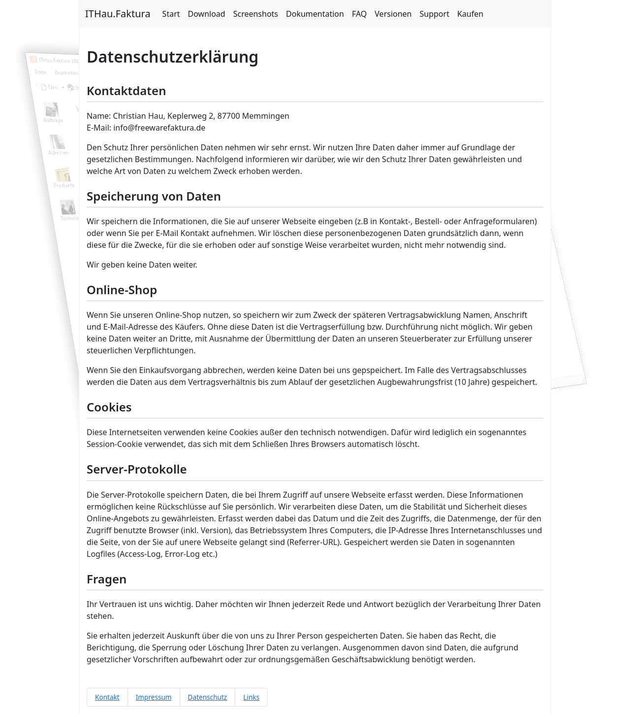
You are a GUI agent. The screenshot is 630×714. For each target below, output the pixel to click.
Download (206, 13)
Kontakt (107, 697)
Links (251, 697)
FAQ (359, 13)
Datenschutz (207, 697)
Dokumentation (315, 13)
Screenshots (255, 13)
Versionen (393, 13)
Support (434, 13)
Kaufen (470, 13)
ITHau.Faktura (118, 13)
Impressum (154, 697)
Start (171, 13)
